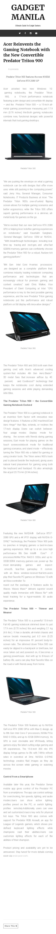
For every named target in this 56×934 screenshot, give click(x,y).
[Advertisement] (28, 886)
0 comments (13, 69)
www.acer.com (20, 856)
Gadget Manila (28, 12)
